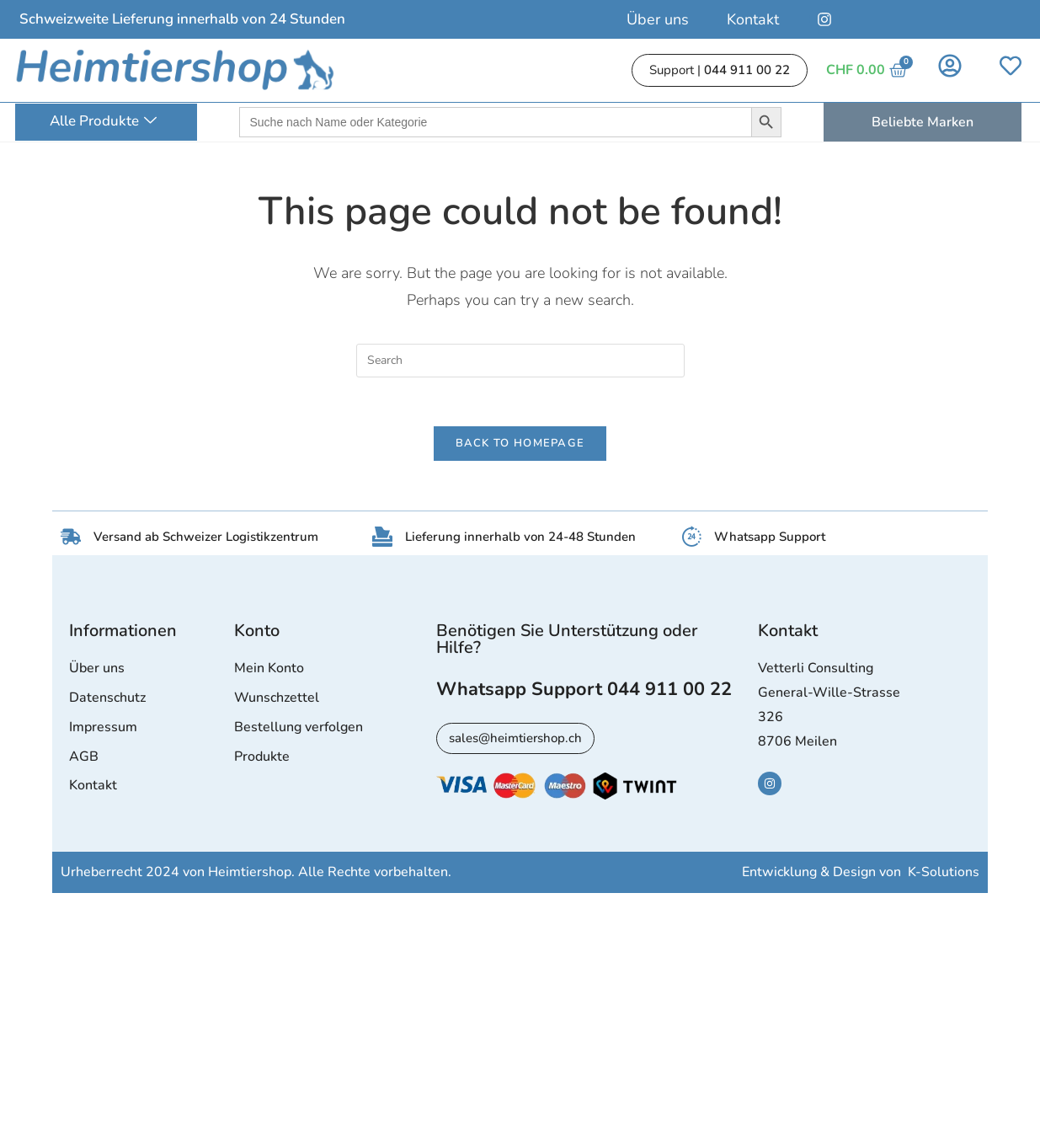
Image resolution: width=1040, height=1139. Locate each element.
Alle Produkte (103, 121)
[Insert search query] (520, 360)
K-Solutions (943, 874)
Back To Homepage (520, 445)
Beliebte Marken (922, 122)
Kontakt (753, 19)
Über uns (658, 19)
